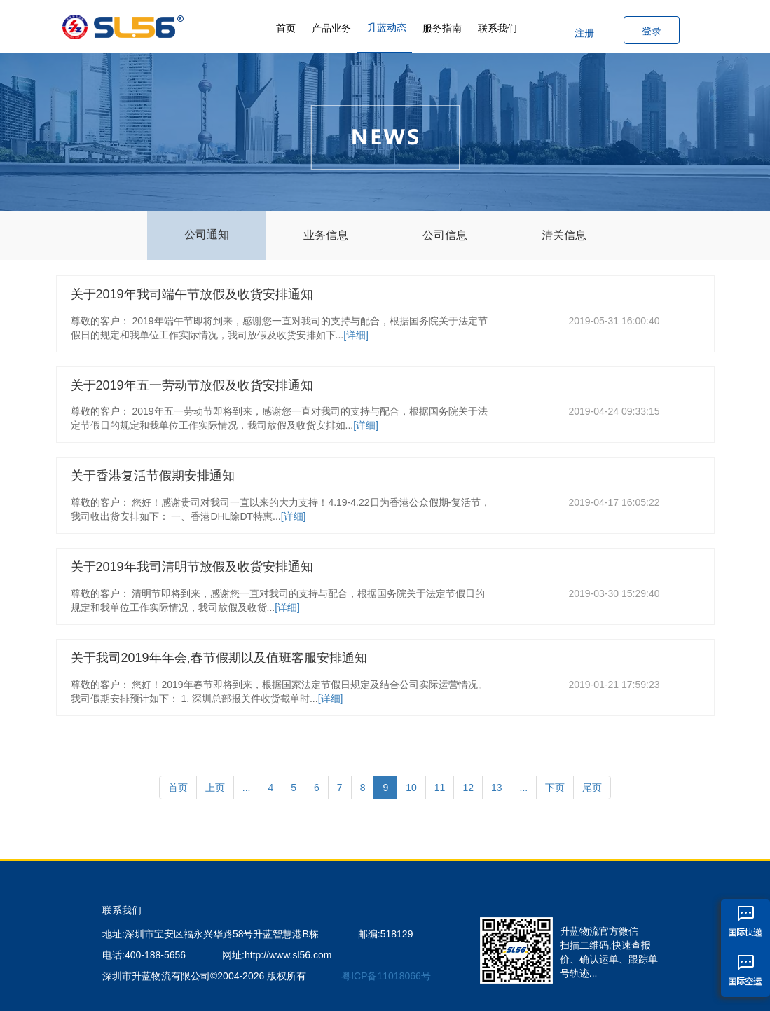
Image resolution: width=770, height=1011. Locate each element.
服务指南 (442, 28)
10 (411, 787)
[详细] (356, 335)
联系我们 (497, 28)
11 (440, 787)
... (246, 787)
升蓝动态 (386, 27)
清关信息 (564, 235)
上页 (215, 787)
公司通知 (206, 234)
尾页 (592, 787)
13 (496, 787)
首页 (286, 28)
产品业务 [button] (331, 28)
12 (468, 787)
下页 (555, 787)
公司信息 (444, 235)
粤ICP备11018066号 (386, 976)
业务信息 (325, 235)
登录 (651, 30)
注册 (584, 33)
